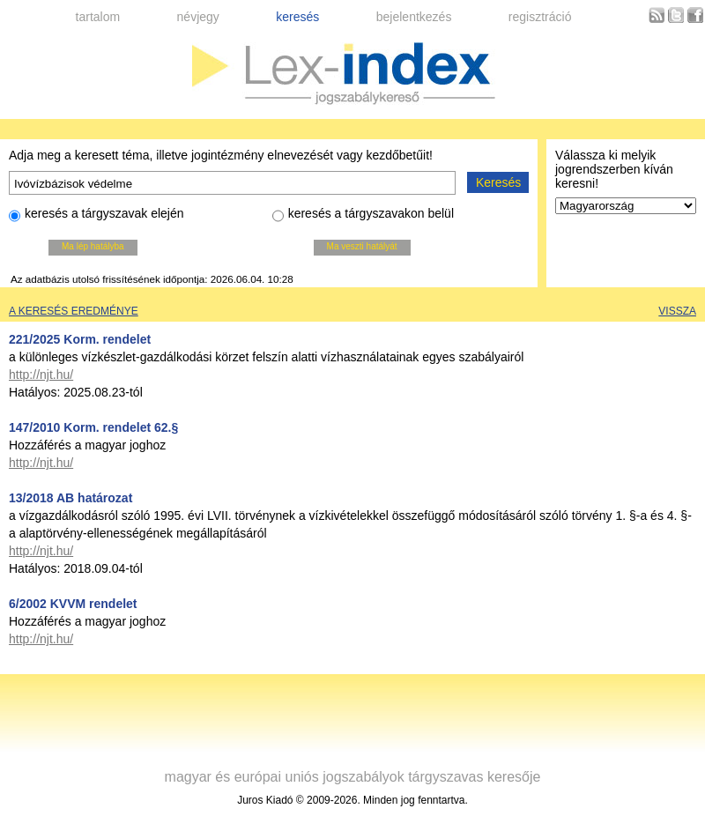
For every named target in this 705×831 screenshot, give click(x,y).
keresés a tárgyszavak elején (96, 216)
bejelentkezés (414, 17)
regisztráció (540, 17)
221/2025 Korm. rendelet (80, 339)
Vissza (677, 311)
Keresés (498, 182)
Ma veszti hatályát (362, 246)
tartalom (98, 17)
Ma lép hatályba (93, 246)
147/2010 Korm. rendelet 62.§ (93, 427)
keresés (297, 17)
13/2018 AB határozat (70, 498)
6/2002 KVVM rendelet (73, 604)
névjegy (198, 17)
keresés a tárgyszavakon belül (363, 216)
